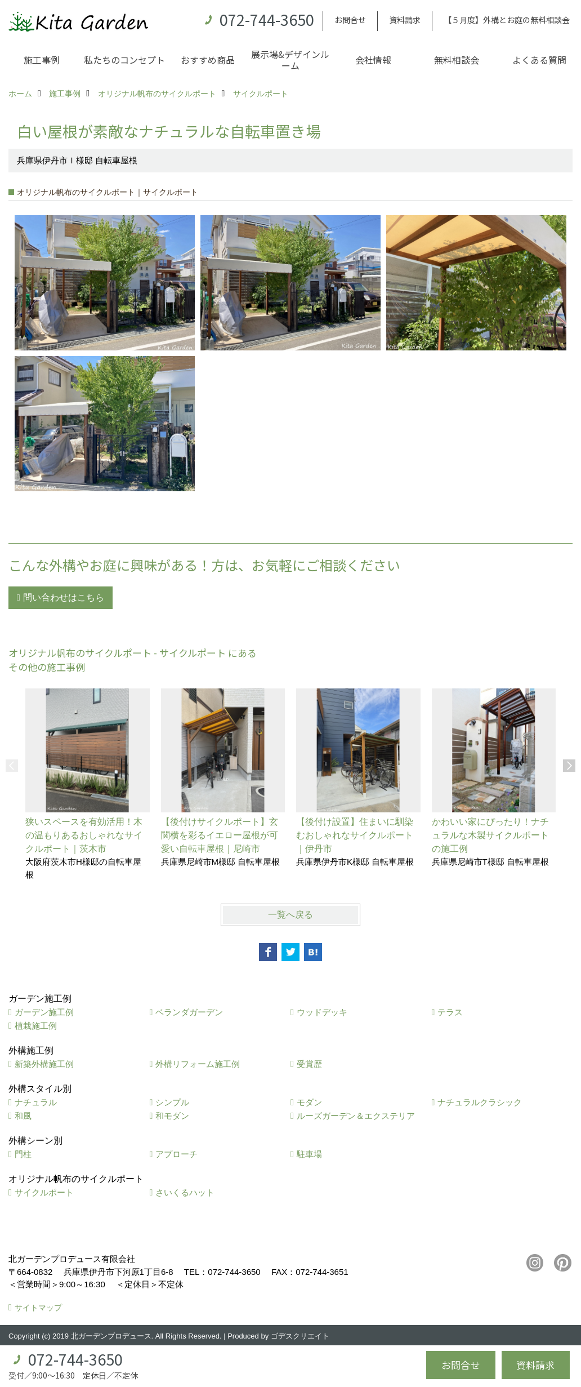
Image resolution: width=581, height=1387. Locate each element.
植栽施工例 (36, 1025)
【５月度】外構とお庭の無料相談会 (507, 19)
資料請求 (405, 19)
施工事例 (42, 59)
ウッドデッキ (322, 1012)
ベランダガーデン (189, 1012)
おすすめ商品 (208, 59)
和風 (23, 1116)
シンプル (172, 1102)
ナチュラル (36, 1102)
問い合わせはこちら (63, 597)
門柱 (23, 1154)
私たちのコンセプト (124, 59)
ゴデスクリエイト (300, 1336)
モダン (309, 1102)
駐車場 (309, 1154)
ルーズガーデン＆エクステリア (356, 1116)
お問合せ (350, 19)
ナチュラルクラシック (479, 1102)
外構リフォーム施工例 (197, 1064)
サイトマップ (38, 1307)
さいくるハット (184, 1192)
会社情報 (373, 59)
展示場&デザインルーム (290, 59)
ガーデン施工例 (44, 1012)
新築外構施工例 (44, 1064)
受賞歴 (309, 1064)
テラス (450, 1012)
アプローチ (176, 1154)
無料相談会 (456, 59)
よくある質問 (539, 59)
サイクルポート (44, 1192)
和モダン (172, 1116)
